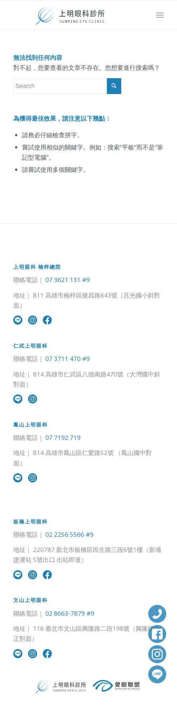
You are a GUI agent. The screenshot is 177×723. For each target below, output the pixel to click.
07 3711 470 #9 (67, 358)
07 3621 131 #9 (67, 280)
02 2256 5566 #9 (69, 534)
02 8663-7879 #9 (69, 613)
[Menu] (160, 14)
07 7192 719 (63, 437)
